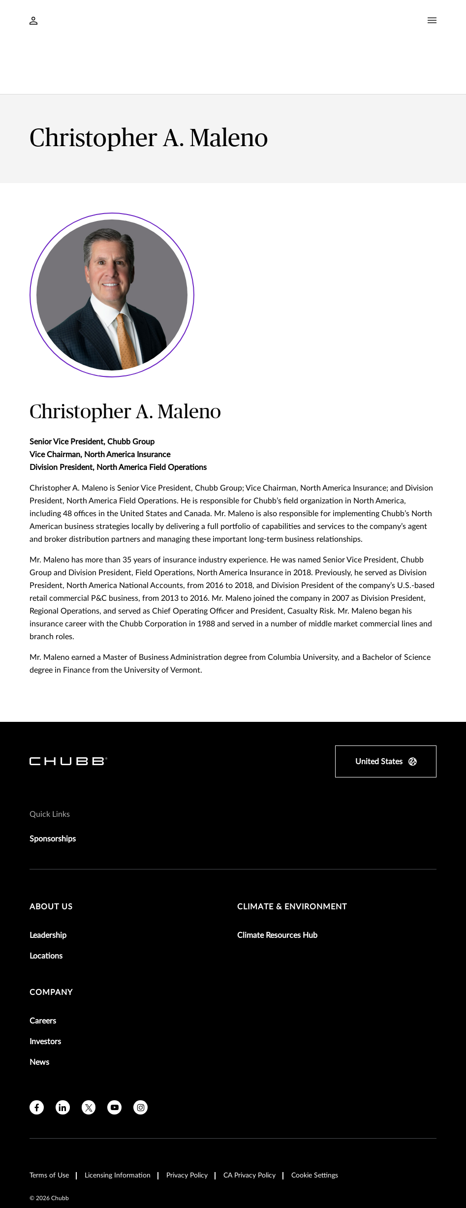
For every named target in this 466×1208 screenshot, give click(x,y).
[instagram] (140, 1057)
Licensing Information (118, 1124)
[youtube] (114, 1057)
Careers (43, 970)
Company (51, 942)
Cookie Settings (314, 1124)
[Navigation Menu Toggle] (432, 21)
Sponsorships (53, 788)
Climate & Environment (292, 856)
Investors (45, 991)
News (39, 1012)
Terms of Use (49, 1124)
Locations (46, 905)
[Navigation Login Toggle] (33, 22)
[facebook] (37, 1057)
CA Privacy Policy (249, 1124)
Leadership (48, 885)
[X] (89, 1057)
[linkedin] (63, 1057)
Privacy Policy (187, 1124)
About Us (51, 856)
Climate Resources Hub (277, 885)
